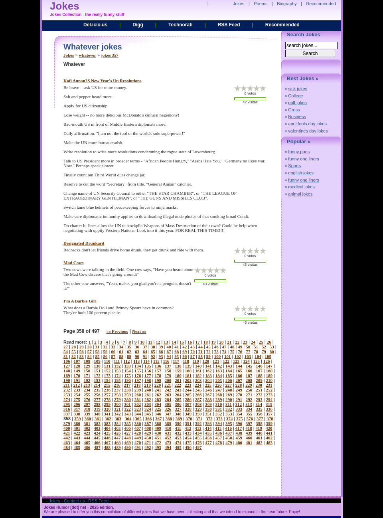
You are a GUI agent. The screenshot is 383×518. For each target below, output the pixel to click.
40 (168, 346)
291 (238, 399)
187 (249, 375)
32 (105, 346)
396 (238, 423)
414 (208, 428)
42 (184, 346)
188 (259, 375)
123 (236, 361)
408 (147, 428)
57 (89, 351)
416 (228, 428)
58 (97, 351)
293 (259, 399)
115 (156, 361)
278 (107, 399)
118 (186, 361)
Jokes (68, 55)
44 (200, 346)
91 (145, 356)
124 (246, 361)
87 (113, 356)
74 (224, 351)
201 (178, 380)
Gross (294, 109)
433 (188, 433)
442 (66, 437)
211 (66, 385)
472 (157, 442)
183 (208, 375)
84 (89, 356)
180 (178, 375)
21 (229, 342)
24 (253, 342)
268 (218, 394)
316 (66, 409)
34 (121, 346)
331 (218, 409)
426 (117, 433)
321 (117, 409)
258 (117, 394)
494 (168, 447)
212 (76, 385)
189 (269, 375)
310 (218, 404)
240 (147, 390)
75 (232, 351)
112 (126, 361)
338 (76, 413)
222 (178, 385)
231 (269, 385)
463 (66, 442)
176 (137, 375)
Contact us (74, 500)
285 (178, 399)
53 (272, 346)
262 (157, 394)
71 (200, 351)
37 (145, 346)
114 (146, 361)
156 (147, 370)
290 (228, 399)
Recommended (282, 25)
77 (248, 351)
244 (188, 390)
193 (97, 380)
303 (147, 404)
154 (127, 370)
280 (127, 399)
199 (157, 380)
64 (145, 351)
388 (157, 423)
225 (208, 385)
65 (153, 351)
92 (153, 356)
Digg (137, 25)
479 (228, 442)
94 (168, 356)
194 (107, 380)
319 (97, 409)
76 (240, 351)
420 (269, 428)
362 (108, 418)
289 (218, 399)
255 (87, 394)
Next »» (139, 331)
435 (208, 433)
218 (137, 385)
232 (66, 390)
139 (188, 366)
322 (127, 409)
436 (218, 433)
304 (157, 404)
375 (239, 418)
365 (138, 418)
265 (188, 394)
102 (237, 356)
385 (127, 423)
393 (208, 423)
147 (269, 366)
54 (65, 351)
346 (157, 413)
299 (107, 404)
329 (198, 409)
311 (228, 404)
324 (147, 409)
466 (97, 442)
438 (238, 433)
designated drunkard (83, 243)
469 (127, 442)
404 (107, 428)
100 (217, 356)
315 (269, 404)
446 (107, 437)
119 (196, 361)
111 (117, 361)
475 (188, 442)
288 (208, 399)
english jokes (301, 172)
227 (228, 385)
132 (117, 366)
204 (208, 380)
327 (178, 409)
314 (259, 404)
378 (270, 418)
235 (97, 390)
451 (157, 437)
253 (66, 394)
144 (238, 366)
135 (147, 366)
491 (137, 447)
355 (249, 413)
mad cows (73, 262)
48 (232, 346)
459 (238, 437)
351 (208, 413)
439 (249, 433)
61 (121, 351)
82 (73, 356)
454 (188, 437)
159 (178, 370)
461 (259, 437)
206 (228, 380)
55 (73, 351)
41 (176, 346)
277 (97, 399)
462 (269, 437)
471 (147, 442)
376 (249, 418)
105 (268, 356)
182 (198, 375)
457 (218, 437)
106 (66, 361)
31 (97, 346)
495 (178, 447)
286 (188, 399)
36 (137, 346)
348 (178, 413)
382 (97, 423)
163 (218, 370)
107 (76, 361)
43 (192, 346)
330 (208, 409)
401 (76, 428)
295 (66, 404)
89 (129, 356)
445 (97, 437)
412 (188, 428)
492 (147, 447)
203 (198, 380)
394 (218, 423)
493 (157, 447)
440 (259, 433)
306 (178, 404)
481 (249, 442)
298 (97, 404)
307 (188, 404)
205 (218, 380)
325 (157, 409)
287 (198, 399)
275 (76, 399)
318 (87, 409)
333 (238, 409)
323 (137, 409)
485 (76, 447)
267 (208, 394)
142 (218, 366)
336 (269, 409)
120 (206, 361)
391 (188, 423)
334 (249, 409)
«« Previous (117, 331)
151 (97, 370)
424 (97, 433)
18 (205, 342)
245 (198, 390)
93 (161, 356)
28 (73, 346)
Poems (260, 3)
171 (87, 375)
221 (167, 385)
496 (188, 447)
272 (259, 394)
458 (228, 437)
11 (150, 342)
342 (117, 413)
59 (105, 351)
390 (178, 423)
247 (218, 390)
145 (249, 366)
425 (107, 433)
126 (266, 361)
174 (117, 375)
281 (137, 399)
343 (127, 413)
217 (127, 385)
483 (269, 442)
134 (137, 366)
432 (178, 433)
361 (98, 418)
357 (269, 413)
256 (97, 394)
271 (249, 394)
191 (76, 380)
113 (136, 361)
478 (218, 442)
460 (249, 437)
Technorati (180, 25)
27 (65, 346)
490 (127, 447)
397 (249, 423)
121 (216, 361)
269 (228, 394)
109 (97, 361)
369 (179, 418)
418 (248, 428)
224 (198, 385)
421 (66, 433)
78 (256, 351)
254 (76, 394)
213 (86, 385)
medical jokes (301, 186)
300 (117, 404)
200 (168, 380)
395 (228, 423)
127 (66, 366)
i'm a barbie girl (80, 301)
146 (259, 366)
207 (238, 380)
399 (269, 423)
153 (117, 370)
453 (178, 437)
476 (198, 442)
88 (121, 356)
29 (81, 346)
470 (137, 442)
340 (97, 413)
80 (272, 351)
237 (117, 390)
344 (137, 413)
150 (87, 370)
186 (238, 375)
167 (259, 370)
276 (87, 399)
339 (87, 413)
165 (238, 370)
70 (192, 351)
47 (224, 346)
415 (218, 428)
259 (127, 394)
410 (168, 428)
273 (269, 394)
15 (182, 342)
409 (157, 428)
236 (107, 390)
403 (97, 428)
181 (188, 375)
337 (66, 413)
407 (137, 428)
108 (87, 361)
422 (76, 433)
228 (238, 385)
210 (269, 380)
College (295, 95)
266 (198, 394)
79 (264, 351)
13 (166, 342)
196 (127, 380)
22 (237, 342)
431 (168, 433)
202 (188, 380)
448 (127, 437)
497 (198, 447)
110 (107, 361)
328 (188, 409)
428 (137, 433)
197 (137, 380)
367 (158, 418)
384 (117, 423)
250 (249, 390)
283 (157, 399)
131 (107, 366)
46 (216, 346)
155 (137, 370)
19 (213, 342)
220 (157, 385)
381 (87, 423)
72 (208, 351)
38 (153, 346)
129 (87, 366)
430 (157, 433)
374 (229, 418)
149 (76, 370)
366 (148, 418)
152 (107, 370)
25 (261, 342)
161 (198, 370)
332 (228, 409)
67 (168, 351)
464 (76, 442)
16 (190, 342)
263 (168, 394)
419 (259, 428)
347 (168, 413)
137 (168, 366)
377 (260, 418)
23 (245, 342)
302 (137, 404)
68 (176, 351)
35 (129, 346)
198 (147, 380)
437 (228, 433)
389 (168, 423)
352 (218, 413)
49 (240, 346)
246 (208, 390)
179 (168, 375)
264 (178, 394)
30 (89, 346)
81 (65, 356)
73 (216, 351)
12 (158, 342)
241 (157, 390)
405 (117, 428)
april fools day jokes (307, 123)
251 (259, 390)
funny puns (299, 151)
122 (226, 361)
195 (117, 380)
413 (198, 428)
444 (87, 437)
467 (107, 442)
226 (218, 385)
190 (66, 380)
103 (248, 356)
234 (87, 390)
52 (264, 346)
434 (198, 433)
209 (259, 380)
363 (118, 418)
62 (129, 351)
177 (147, 375)
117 (176, 361)
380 (76, 423)
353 (228, 413)
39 (161, 346)
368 (168, 418)
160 (188, 370)
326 (168, 409)
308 (198, 404)
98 (200, 356)
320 (107, 409)
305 (168, 404)
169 (66, 375)
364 (128, 418)
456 (208, 437)
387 (147, 423)
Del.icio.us (95, 25)
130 (97, 366)
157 (157, 370)
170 (76, 375)
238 (127, 390)
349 (188, 413)
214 (97, 385)
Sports (294, 165)
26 (269, 342)
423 (87, 433)
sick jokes (297, 88)
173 (107, 375)
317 (76, 409)
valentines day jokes (308, 131)
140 (198, 366)
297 (87, 404)
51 (256, 346)
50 (248, 346)
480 (238, 442)
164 (228, 370)
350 (198, 413)
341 (107, 413)
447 (117, 437)
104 (258, 356)
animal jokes (300, 194)
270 (238, 394)
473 (168, 442)
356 (259, 413)
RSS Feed (229, 25)
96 (184, 356)
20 (221, 342)
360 (87, 418)
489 (117, 447)
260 (137, 394)
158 (168, 370)
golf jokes (297, 102)
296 (76, 404)
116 (166, 361)
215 (107, 385)
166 (249, 370)
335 (259, 409)
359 (77, 418)
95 (176, 356)
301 (127, 404)
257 (107, 394)
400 (66, 428)
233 (76, 390)
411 (178, 428)
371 (199, 418)
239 (137, 390)
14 (174, 342)
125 (256, 361)
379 (66, 423)
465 (87, 442)
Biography (287, 3)
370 (189, 418)
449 (137, 437)
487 (97, 447)
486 (87, 447)
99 (208, 356)
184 (218, 375)
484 (66, 447)
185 (228, 375)
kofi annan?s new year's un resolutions (102, 80)
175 (127, 375)
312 (238, 404)
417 (238, 428)
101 (227, 356)
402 (87, 428)
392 (198, 423)
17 (197, 342)
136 (157, 366)
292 (249, 399)
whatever (87, 55)
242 (168, 390)
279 (117, 399)
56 (81, 351)
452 (168, 437)
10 (142, 342)
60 (113, 351)
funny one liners (303, 158)
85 (97, 356)
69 (184, 351)
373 (219, 418)
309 (208, 404)
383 (107, 423)
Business (297, 116)
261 (147, 394)
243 (178, 390)
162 (208, 370)
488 (107, 447)
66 (161, 351)
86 (105, 356)
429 (147, 433)
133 (127, 366)
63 (137, 351)
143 (228, 366)
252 (269, 390)
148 (66, 370)
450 (147, 437)
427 (127, 433)
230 (259, 385)
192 (87, 380)
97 (192, 356)
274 (66, 399)
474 (178, 442)
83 (81, 356)
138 (178, 366)
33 (113, 346)
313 (248, 404)
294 (269, 399)
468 (117, 442)
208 (249, 380)
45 (208, 346)
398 (259, 423)
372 (209, 418)
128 (76, 366)
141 (208, 366)
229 (248, 385)
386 (137, 423)
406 (127, 428)
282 (147, 399)
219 (147, 385)
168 (269, 370)
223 (188, 385)
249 (238, 390)
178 (157, 375)
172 (97, 375)
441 (269, 433)
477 (208, 442)
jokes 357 (109, 55)
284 (168, 399)
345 (147, 413)
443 (76, 437)
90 (137, 356)
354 (238, 413)
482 (259, 442)
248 (228, 390)
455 (198, 437)
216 (117, 385)
